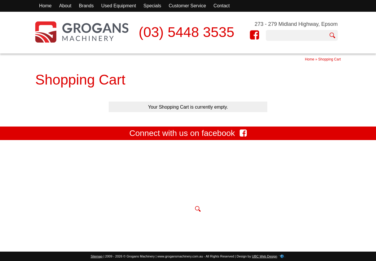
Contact (222, 5)
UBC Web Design (264, 256)
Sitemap (96, 256)
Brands (86, 5)
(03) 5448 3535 (186, 32)
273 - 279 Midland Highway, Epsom (296, 24)
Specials (152, 5)
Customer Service (187, 5)
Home (45, 5)
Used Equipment (118, 5)
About (65, 5)
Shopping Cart (329, 59)
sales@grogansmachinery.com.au (183, 195)
